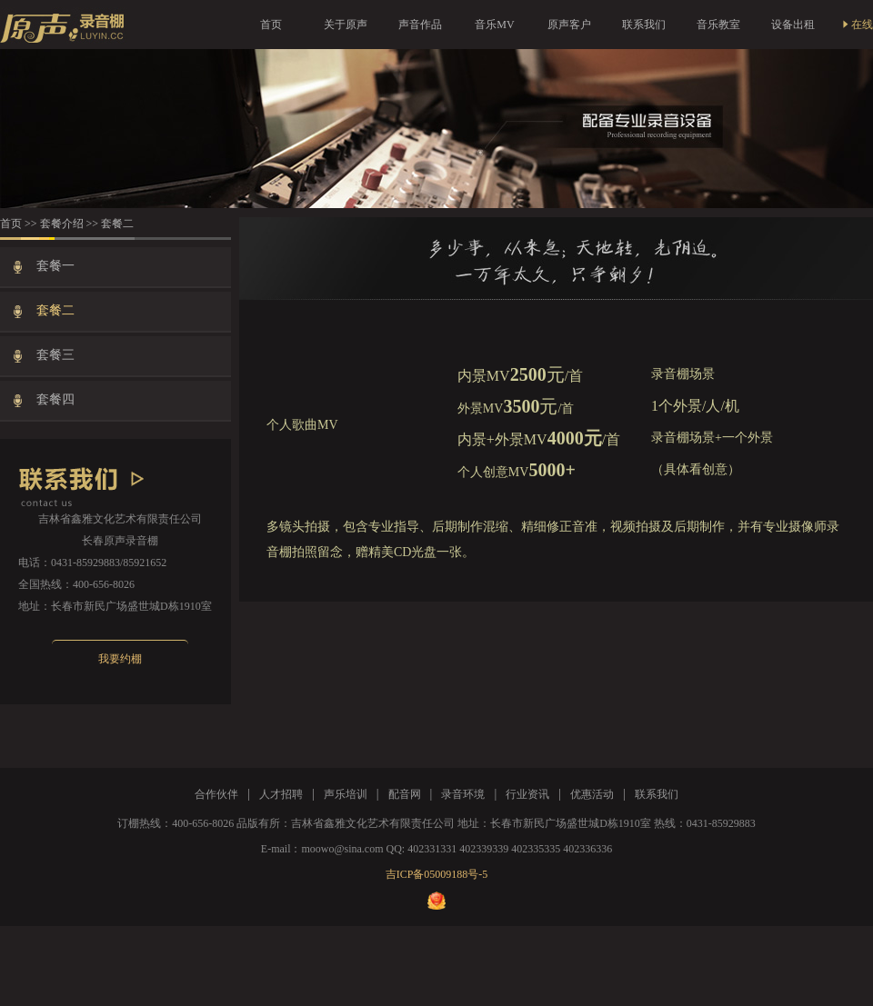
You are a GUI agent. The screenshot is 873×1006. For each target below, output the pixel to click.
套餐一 (57, 266)
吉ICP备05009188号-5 (437, 874)
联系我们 (644, 24)
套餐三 (57, 355)
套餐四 (57, 399)
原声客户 (569, 24)
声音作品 (420, 24)
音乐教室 (718, 24)
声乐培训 (345, 794)
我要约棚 (120, 658)
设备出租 (793, 24)
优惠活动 (592, 794)
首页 (271, 24)
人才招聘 (281, 794)
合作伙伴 (216, 794)
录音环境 (463, 794)
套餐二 (57, 310)
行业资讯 (527, 794)
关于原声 (345, 24)
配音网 (404, 794)
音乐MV (494, 24)
